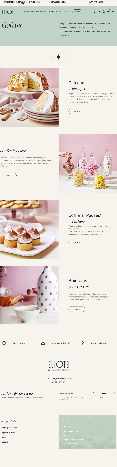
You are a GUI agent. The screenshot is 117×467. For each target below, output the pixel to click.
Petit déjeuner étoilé (9, 427)
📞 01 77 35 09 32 (96, 2)
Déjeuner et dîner (8, 432)
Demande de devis (58, 2)
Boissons (67, 12)
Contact (77, 12)
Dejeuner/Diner (41, 12)
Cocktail (59, 12)
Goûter (4, 437)
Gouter (51, 12)
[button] (100, 12)
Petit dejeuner (28, 12)
